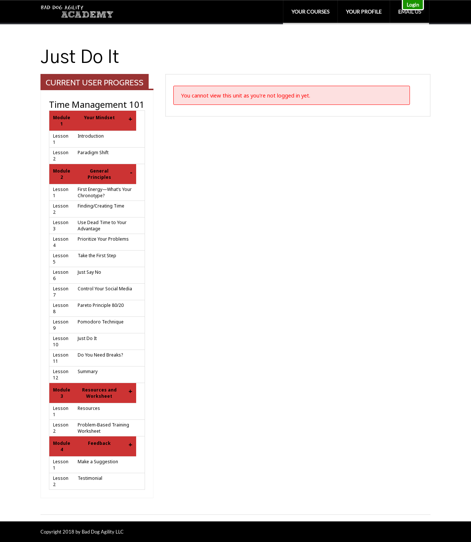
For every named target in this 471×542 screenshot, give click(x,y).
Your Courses (310, 11)
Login (413, 4)
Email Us (409, 11)
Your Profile (364, 11)
